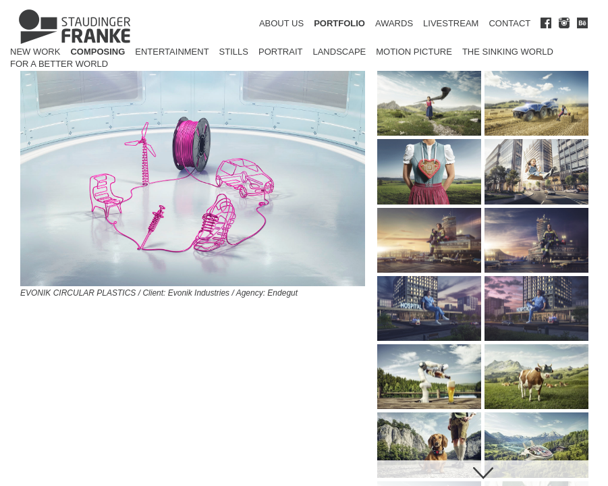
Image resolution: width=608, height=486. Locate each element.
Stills (233, 52)
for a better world (59, 64)
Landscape (339, 52)
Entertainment (172, 52)
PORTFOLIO (339, 23)
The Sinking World (507, 52)
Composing (97, 52)
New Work (35, 52)
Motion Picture (414, 52)
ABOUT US (281, 23)
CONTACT (509, 23)
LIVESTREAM (450, 23)
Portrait (280, 52)
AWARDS (394, 23)
